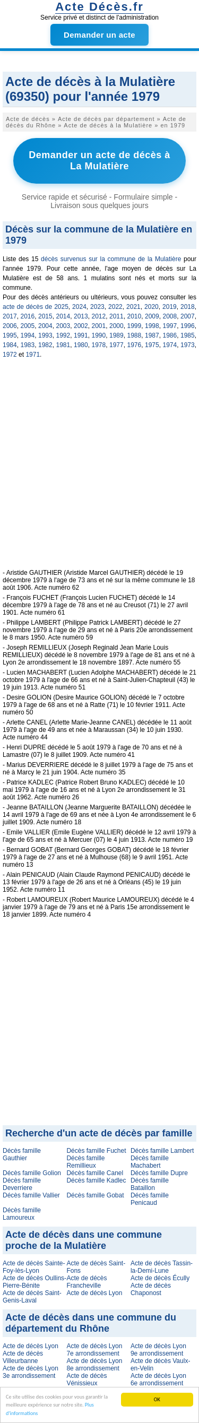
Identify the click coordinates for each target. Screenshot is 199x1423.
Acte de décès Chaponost (151, 1289)
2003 (63, 326)
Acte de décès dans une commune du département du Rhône (90, 1323)
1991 (81, 335)
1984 (10, 345)
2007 (187, 316)
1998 (152, 326)
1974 (170, 345)
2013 (81, 316)
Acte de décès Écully (160, 1278)
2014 (63, 316)
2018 (187, 307)
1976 (134, 345)
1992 (63, 335)
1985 (187, 335)
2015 (45, 316)
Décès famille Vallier (31, 1195)
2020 (151, 307)
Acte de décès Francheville (86, 1281)
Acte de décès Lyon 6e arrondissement (158, 1379)
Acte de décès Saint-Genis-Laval (32, 1296)
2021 (133, 307)
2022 (115, 307)
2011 (116, 316)
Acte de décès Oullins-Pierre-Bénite (34, 1281)
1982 (45, 345)
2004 (45, 326)
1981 (63, 345)
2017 (10, 316)
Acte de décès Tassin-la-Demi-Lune (162, 1267)
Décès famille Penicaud (150, 1199)
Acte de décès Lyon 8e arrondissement (94, 1364)
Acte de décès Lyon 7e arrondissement (94, 1349)
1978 (99, 345)
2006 (10, 326)
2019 (169, 307)
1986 (170, 335)
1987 (152, 335)
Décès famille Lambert (162, 1150)
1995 (10, 335)
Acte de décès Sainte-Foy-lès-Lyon (34, 1267)
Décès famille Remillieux (85, 1161)
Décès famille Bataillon (150, 1184)
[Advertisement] (99, 469)
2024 (79, 307)
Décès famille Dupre (159, 1173)
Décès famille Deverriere (22, 1184)
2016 (28, 316)
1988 (134, 335)
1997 (170, 326)
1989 (116, 335)
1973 (187, 345)
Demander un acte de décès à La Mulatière (99, 160)
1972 (10, 354)
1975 (152, 345)
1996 (187, 326)
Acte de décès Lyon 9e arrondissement (158, 1349)
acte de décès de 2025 (35, 307)
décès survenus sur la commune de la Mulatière (111, 259)
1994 (28, 335)
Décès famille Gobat (95, 1195)
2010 (134, 316)
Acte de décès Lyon (94, 1293)
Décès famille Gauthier (22, 1154)
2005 (28, 326)
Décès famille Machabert (150, 1161)
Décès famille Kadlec (96, 1180)
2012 (99, 316)
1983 (28, 345)
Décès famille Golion (32, 1173)
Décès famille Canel (94, 1173)
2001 (99, 326)
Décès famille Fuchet (96, 1150)
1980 (81, 345)
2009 (152, 316)
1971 (32, 354)
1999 (134, 326)
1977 (116, 345)
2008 (170, 316)
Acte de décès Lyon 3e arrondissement (30, 1372)
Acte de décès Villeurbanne (23, 1357)
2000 (116, 326)
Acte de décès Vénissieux (86, 1379)
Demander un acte (99, 34)
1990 (99, 335)
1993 (45, 335)
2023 (97, 307)
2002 (81, 326)
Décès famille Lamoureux (22, 1213)
